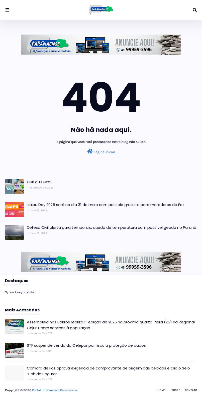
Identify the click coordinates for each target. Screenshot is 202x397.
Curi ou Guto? (39, 181)
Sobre (175, 390)
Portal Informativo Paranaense (55, 390)
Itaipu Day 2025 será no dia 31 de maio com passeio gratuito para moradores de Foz (105, 204)
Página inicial (101, 151)
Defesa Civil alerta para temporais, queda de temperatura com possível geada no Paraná (111, 227)
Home (161, 390)
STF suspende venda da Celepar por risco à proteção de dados (86, 345)
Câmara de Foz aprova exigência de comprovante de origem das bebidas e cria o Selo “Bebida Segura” (108, 370)
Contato (191, 390)
